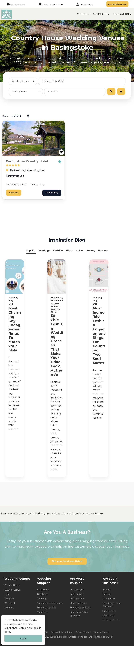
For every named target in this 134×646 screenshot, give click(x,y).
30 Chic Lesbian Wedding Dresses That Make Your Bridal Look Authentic (57, 345)
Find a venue (76, 589)
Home (3, 513)
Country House (15, 175)
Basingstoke (75, 513)
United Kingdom (41, 513)
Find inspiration (77, 598)
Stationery (42, 612)
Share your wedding (80, 607)
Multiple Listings (111, 620)
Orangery (9, 607)
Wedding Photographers (49, 603)
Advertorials (109, 615)
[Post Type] (23, 81)
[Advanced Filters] (121, 91)
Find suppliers (77, 594)
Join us (106, 589)
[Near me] (81, 81)
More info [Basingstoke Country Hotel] (13, 192)
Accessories (43, 589)
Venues (82, 14)
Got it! (23, 638)
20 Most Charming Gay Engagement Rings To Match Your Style (14, 327)
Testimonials (109, 598)
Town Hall (9, 598)
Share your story (78, 603)
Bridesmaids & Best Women (57, 303)
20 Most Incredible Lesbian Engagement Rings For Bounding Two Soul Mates (99, 333)
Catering (41, 598)
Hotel (7, 594)
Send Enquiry (51, 192)
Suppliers (100, 14)
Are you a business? (117, 4)
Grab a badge (109, 611)
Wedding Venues (19, 513)
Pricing (106, 594)
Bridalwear (56, 297)
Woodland (9, 603)
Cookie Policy (101, 632)
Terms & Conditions (61, 632)
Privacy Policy (83, 632)
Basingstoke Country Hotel (27, 161)
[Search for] (74, 91)
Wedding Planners (46, 607)
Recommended (12, 116)
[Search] (111, 91)
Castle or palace (12, 589)
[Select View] (28, 116)
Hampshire (59, 513)
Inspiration (121, 14)
